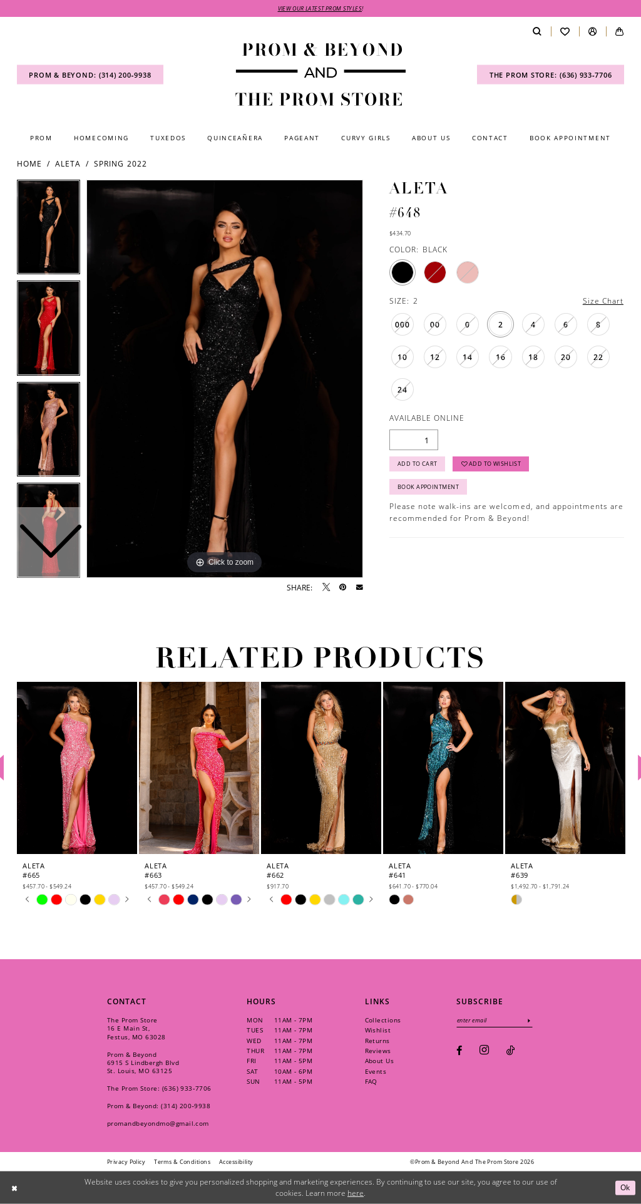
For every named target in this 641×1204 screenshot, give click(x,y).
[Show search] (536, 31)
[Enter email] (494, 1020)
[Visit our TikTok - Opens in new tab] (510, 1051)
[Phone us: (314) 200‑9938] (90, 75)
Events (376, 1071)
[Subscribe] (529, 1020)
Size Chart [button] (603, 301)
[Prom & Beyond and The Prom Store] (320, 74)
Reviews (378, 1050)
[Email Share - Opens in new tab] (359, 587)
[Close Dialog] (14, 1187)
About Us (379, 1060)
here (355, 1193)
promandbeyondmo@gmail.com (158, 1123)
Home (29, 163)
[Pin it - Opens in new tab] (342, 587)
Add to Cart (417, 464)
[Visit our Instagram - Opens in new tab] (484, 1050)
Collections (383, 1020)
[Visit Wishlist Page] (565, 31)
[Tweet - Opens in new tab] (326, 587)
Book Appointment (428, 487)
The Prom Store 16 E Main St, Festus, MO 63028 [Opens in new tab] (136, 1028)
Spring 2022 (120, 163)
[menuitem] (90, 75)
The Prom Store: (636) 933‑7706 (159, 1088)
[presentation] (77, 768)
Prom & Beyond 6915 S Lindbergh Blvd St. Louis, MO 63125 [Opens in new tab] (143, 1062)
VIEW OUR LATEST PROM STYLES (320, 8)
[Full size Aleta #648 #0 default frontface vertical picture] (224, 378)
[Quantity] (413, 440)
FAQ (371, 1081)
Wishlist (378, 1030)
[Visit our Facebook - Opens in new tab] (459, 1051)
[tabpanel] (224, 378)
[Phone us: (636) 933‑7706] (550, 75)
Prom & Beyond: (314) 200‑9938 (158, 1105)
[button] (592, 31)
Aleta (68, 163)
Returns (377, 1040)
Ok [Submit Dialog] (625, 1187)
